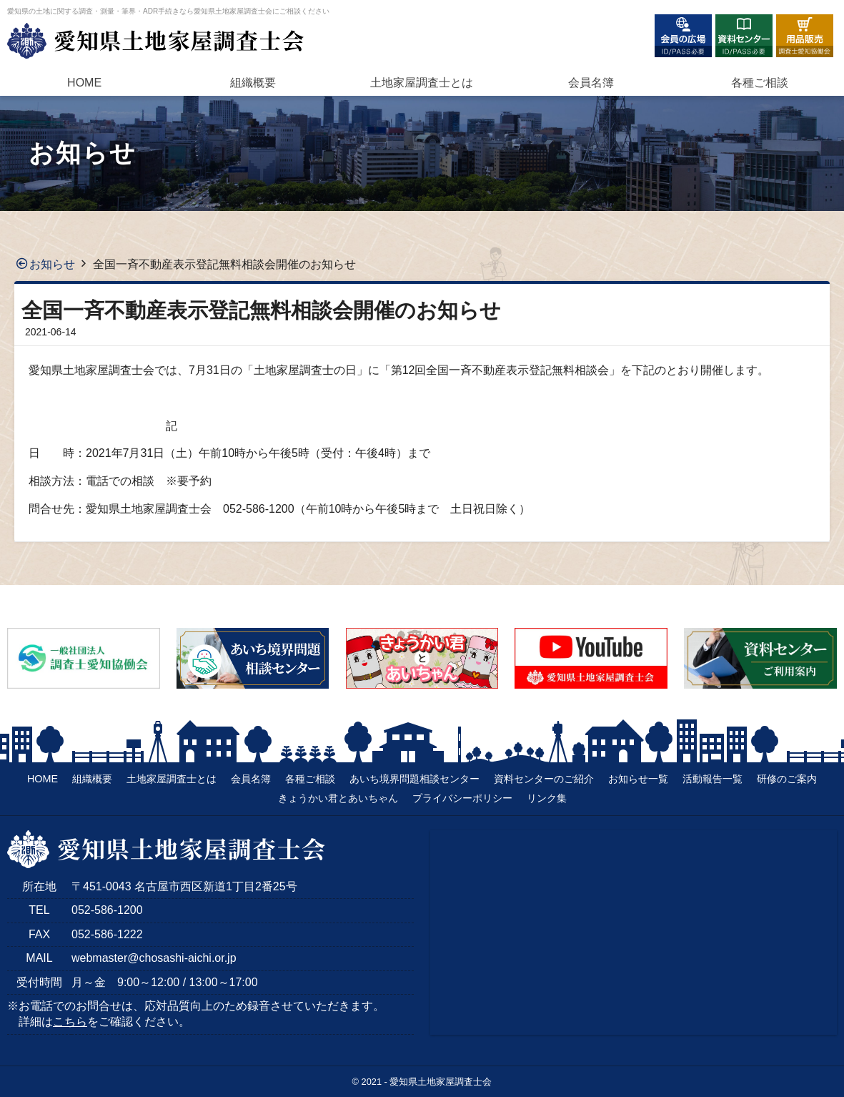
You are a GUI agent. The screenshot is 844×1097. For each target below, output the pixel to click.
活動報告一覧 (712, 778)
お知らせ (52, 264)
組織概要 (253, 83)
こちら (70, 1021)
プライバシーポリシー (462, 798)
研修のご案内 (787, 778)
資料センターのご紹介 (544, 778)
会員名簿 (591, 83)
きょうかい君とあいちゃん (338, 798)
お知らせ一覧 (638, 778)
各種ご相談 (759, 83)
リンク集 (547, 798)
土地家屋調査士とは (171, 778)
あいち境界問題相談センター (414, 778)
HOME (84, 83)
